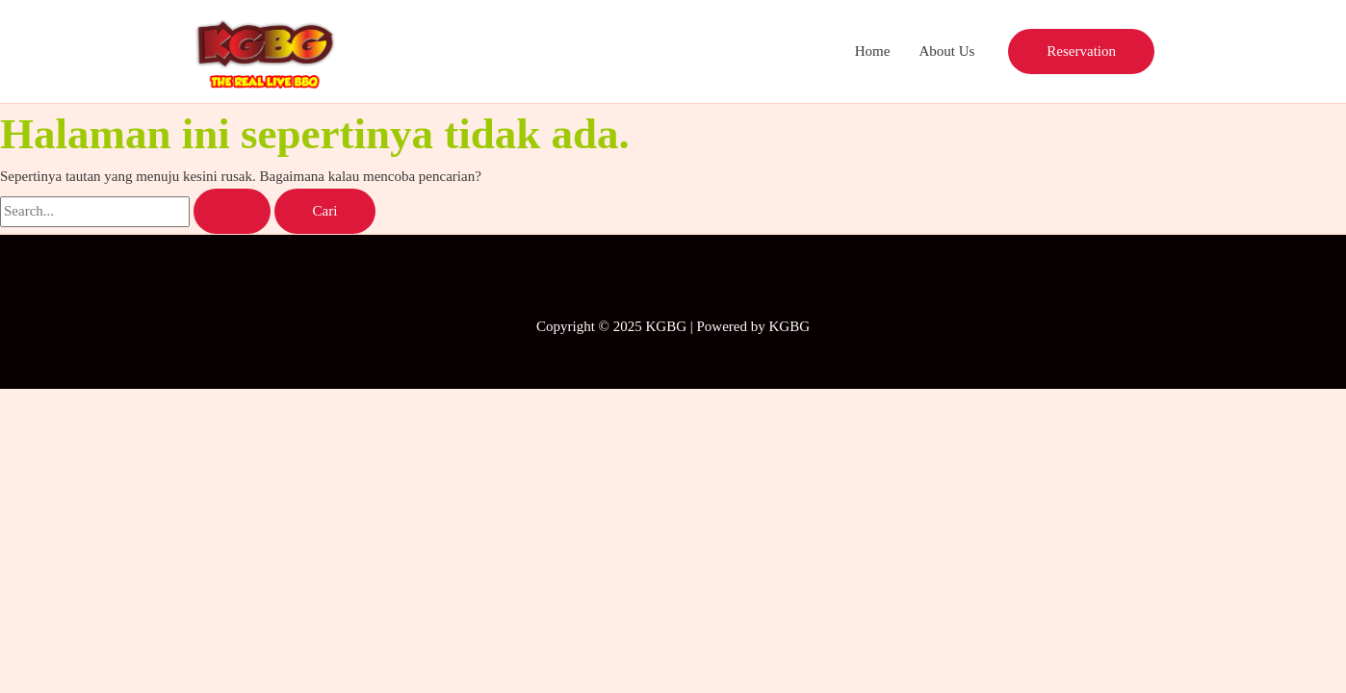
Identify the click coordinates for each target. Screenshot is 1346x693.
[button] (1081, 51)
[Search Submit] (232, 211)
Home (873, 51)
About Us (946, 51)
